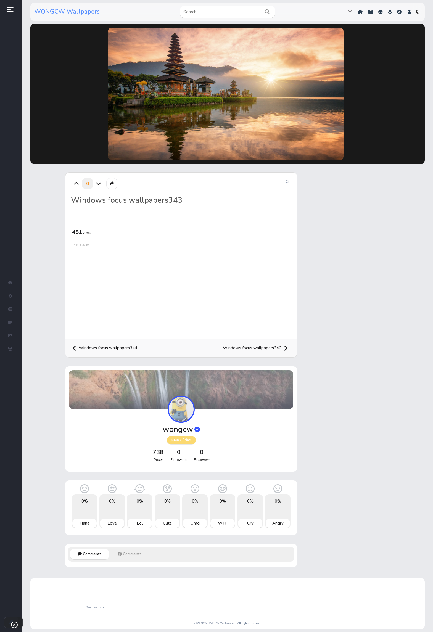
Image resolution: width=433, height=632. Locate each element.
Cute (167, 523)
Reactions (380, 12)
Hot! (390, 12)
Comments (89, 554)
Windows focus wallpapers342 (255, 348)
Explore (399, 12)
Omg (195, 523)
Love (112, 523)
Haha (84, 523)
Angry (278, 523)
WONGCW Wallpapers (67, 11)
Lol (140, 523)
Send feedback (95, 607)
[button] (409, 11)
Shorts (370, 12)
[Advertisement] (181, 291)
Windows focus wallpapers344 (104, 348)
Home (360, 12)
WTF (223, 523)
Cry (250, 523)
